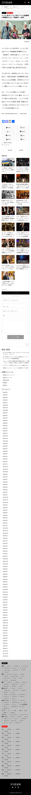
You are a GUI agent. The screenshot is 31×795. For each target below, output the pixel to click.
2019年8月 (5, 599)
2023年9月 (5, 474)
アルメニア (6, 702)
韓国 (5, 712)
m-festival (9, 142)
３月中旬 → (18, 737)
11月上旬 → (9, 769)
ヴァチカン (9, 682)
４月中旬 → (18, 741)
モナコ (20, 678)
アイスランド (6, 668)
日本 (15, 710)
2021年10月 (5, 533)
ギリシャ (23, 684)
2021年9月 (5, 535)
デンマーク (25, 666)
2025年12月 (5, 405)
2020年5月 (5, 576)
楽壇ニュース (10, 12)
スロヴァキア (7, 690)
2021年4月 (5, 548)
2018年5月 (5, 638)
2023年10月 (5, 471)
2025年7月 (5, 418)
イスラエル (6, 704)
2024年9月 (5, 443)
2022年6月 (5, 512)
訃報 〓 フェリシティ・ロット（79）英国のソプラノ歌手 (15, 368)
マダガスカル (13, 706)
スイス (14, 678)
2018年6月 (5, 635)
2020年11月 (5, 561)
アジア (4, 710)
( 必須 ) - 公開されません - (10, 311)
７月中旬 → (18, 753)
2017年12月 (5, 651)
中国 (20, 710)
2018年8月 (5, 630)
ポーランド (6, 696)
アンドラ (8, 674)
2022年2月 (5, 523)
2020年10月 (5, 564)
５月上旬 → (9, 745)
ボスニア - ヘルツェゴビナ (10, 694)
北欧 (3, 666)
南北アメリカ (5, 716)
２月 (3, 733)
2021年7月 (5, 541)
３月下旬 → (6, 739)
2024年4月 (5, 456)
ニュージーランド (24, 714)
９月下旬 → (6, 763)
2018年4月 (5, 640)
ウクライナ (14, 696)
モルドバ (22, 696)
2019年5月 (5, 607)
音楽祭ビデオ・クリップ (8, 375)
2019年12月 (5, 589)
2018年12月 (5, 620)
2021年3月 (5, 551)
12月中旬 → (18, 773)
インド (9, 710)
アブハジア (22, 700)
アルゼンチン (17, 722)
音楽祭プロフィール (7, 377)
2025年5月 (5, 423)
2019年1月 (5, 617)
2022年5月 (5, 515)
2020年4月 (5, 579)
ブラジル (21, 720)
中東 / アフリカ (5, 700)
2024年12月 (5, 436)
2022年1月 (5, 525)
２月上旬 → (9, 733)
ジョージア (14, 700)
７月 (3, 753)
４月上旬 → (9, 741)
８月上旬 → (9, 757)
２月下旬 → (6, 735)
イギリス (9, 666)
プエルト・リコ (7, 718)
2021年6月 (5, 543)
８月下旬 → (6, 759)
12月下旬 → (6, 775)
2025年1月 (5, 433)
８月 (3, 757)
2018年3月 (5, 643)
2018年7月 (5, 633)
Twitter (12, 787)
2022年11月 (5, 499)
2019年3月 (5, 612)
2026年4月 (5, 395)
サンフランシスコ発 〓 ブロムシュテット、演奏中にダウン (16, 365)
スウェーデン (7, 670)
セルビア (6, 692)
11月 (3, 769)
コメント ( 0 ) (15, 292)
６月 (3, 749)
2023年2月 (5, 492)
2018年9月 (5, 628)
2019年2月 (5, 615)
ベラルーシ (6, 698)
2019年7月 (5, 602)
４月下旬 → (6, 743)
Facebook (15, 787)
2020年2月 (5, 584)
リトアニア (6, 672)
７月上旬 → (9, 753)
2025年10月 (5, 410)
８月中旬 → (18, 757)
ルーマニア (15, 690)
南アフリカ (6, 708)
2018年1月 (5, 648)
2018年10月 (5, 625)
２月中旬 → (18, 733)
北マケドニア (15, 684)
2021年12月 (5, 528)
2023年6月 (5, 482)
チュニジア (21, 706)
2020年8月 (5, 569)
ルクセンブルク (14, 676)
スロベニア (24, 682)
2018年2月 (5, 645)
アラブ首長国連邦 (23, 704)
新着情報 (5, 6)
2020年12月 (5, 558)
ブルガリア (23, 690)
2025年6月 (5, 420)
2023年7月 (5, 479)
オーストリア (7, 678)
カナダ (12, 716)
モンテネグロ (22, 694)
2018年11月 (5, 622)
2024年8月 (5, 446)
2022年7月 (5, 510)
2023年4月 (5, 487)
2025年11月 (5, 407)
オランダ (6, 676)
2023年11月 (5, 469)
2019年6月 (5, 605)
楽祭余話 (5, 385)
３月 (3, 737)
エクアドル (6, 720)
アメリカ (19, 716)
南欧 (3, 682)
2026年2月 (5, 400)
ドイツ (4, 12)
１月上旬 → (9, 729)
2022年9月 (5, 505)
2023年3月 (5, 489)
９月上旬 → (9, 761)
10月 (3, 765)
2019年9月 (5, 597)
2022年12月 (5, 497)
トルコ (24, 702)
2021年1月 (5, 556)
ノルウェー (14, 668)
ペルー (10, 722)
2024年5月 (5, 453)
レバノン (14, 704)
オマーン (6, 706)
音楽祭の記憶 (6, 380)
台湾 (26, 710)
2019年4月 (5, 610)
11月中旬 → (18, 769)
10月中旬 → (18, 765)
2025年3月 (5, 428)
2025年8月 (5, 415)
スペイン (6, 680)
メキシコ (26, 716)
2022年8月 (5, 507)
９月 (3, 761)
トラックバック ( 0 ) (15, 295)
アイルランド (17, 666)
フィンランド (23, 668)
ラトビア (23, 670)
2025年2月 (5, 430)
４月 (3, 741)
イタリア (17, 682)
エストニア (15, 670)
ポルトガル (13, 680)
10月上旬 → (9, 765)
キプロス (14, 686)
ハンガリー (13, 688)
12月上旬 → (9, 773)
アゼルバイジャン (16, 702)
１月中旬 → (18, 729)
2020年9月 (5, 566)
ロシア (13, 698)
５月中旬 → (18, 745)
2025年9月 (5, 412)
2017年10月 (5, 656)
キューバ (16, 718)
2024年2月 (5, 461)
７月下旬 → (6, 755)
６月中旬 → (18, 749)
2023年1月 (5, 494)
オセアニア (5, 714)
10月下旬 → (6, 767)
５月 (3, 745)
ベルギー (22, 674)
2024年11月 (5, 438)
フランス (15, 674)
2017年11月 (5, 653)
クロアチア (6, 684)
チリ (5, 722)
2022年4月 (5, 517)
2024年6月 (5, 451)
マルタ (20, 686)
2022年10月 (5, 502)
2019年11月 (5, 592)
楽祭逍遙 (5, 382)
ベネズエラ (23, 718)
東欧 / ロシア (5, 688)
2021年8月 (5, 538)
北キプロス (6, 686)
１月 (3, 729)
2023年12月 (5, 466)
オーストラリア (13, 714)
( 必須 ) (6, 306)
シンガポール (12, 712)
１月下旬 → (6, 731)
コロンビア (13, 720)
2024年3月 (5, 459)
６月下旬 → (6, 751)
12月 (3, 773)
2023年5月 (5, 484)
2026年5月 (5, 392)
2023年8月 (5, 476)
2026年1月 (5, 402)
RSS (18, 787)
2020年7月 (5, 571)
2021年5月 (5, 546)
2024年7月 (5, 448)
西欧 (3, 674)
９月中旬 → (18, 761)
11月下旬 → (6, 771)
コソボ (12, 692)
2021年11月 (5, 530)
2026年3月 (5, 397)
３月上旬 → (9, 737)
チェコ (20, 688)
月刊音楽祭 (15, 784)
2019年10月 (5, 594)
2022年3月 (5, 520)
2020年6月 (5, 574)
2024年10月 (5, 441)
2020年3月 (5, 581)
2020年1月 (5, 587)
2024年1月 (5, 464)
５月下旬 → (6, 747)
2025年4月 (5, 425)
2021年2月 (5, 553)
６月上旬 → (9, 749)
